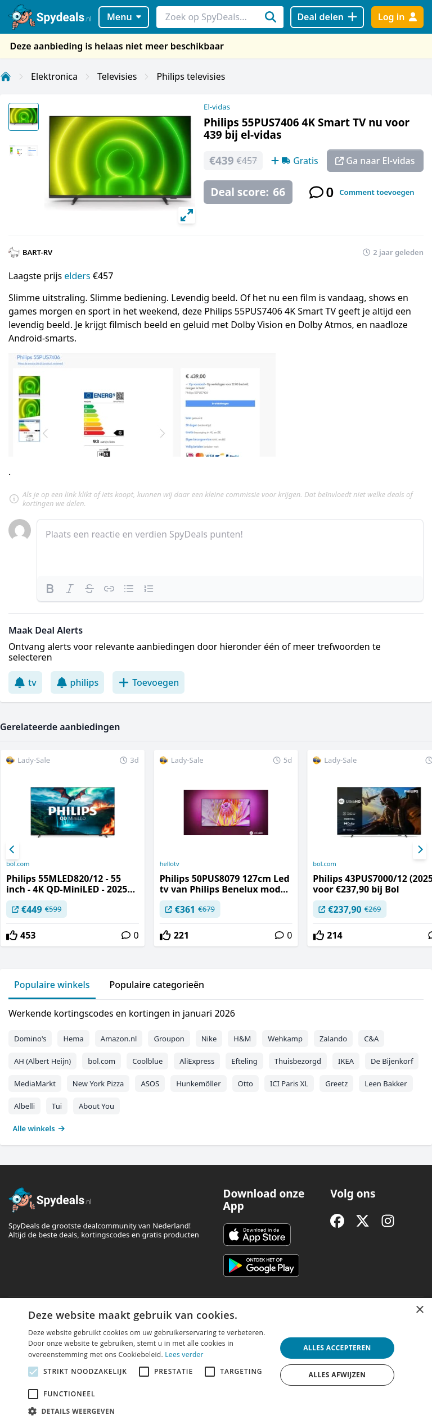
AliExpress (196, 1061)
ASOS (150, 1083)
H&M (242, 1039)
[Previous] (12, 849)
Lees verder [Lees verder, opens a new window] (184, 1354)
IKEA (346, 1061)
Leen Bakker (385, 1083)
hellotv (169, 864)
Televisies (117, 76)
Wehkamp (285, 1039)
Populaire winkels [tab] (52, 984)
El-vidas (217, 107)
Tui (57, 1106)
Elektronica (54, 76)
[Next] (419, 849)
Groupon (169, 1039)
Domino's (30, 1039)
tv (25, 682)
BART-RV (37, 252)
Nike (209, 1039)
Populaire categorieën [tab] (157, 984)
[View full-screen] (186, 215)
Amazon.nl (119, 1039)
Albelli (24, 1106)
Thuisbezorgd (297, 1061)
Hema (73, 1039)
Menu (124, 17)
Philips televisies (190, 76)
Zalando (333, 1039)
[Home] (5, 76)
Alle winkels (39, 1128)
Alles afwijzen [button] (337, 1375)
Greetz (336, 1083)
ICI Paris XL (289, 1083)
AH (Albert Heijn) (42, 1061)
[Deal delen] (327, 17)
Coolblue (147, 1061)
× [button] (419, 1310)
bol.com (17, 864)
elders (77, 276)
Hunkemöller (198, 1083)
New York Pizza (98, 1083)
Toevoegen (148, 682)
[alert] (216, 1361)
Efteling (244, 1061)
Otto (245, 1083)
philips (77, 682)
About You (96, 1106)
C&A (371, 1039)
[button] (148, 1411)
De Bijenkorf (392, 1061)
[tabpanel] (216, 1068)
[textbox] (230, 548)
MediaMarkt (35, 1083)
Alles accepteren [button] (337, 1348)
